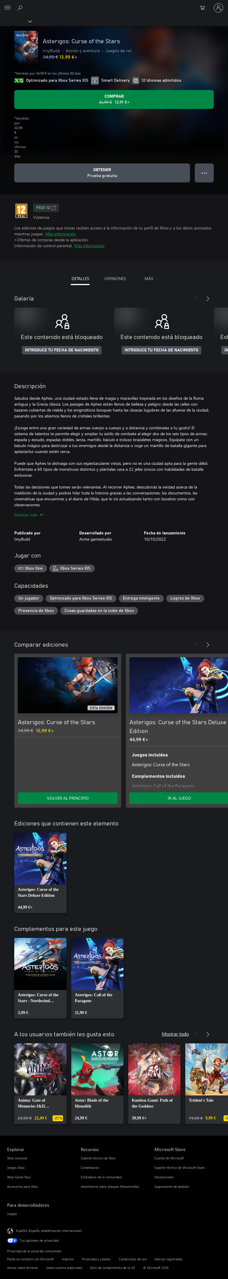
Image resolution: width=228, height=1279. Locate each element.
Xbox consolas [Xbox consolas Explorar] (17, 1158)
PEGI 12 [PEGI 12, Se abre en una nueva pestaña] (46, 207)
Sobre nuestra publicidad (64, 1268)
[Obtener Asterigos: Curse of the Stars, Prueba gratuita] (102, 172)
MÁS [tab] (149, 278)
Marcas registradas (169, 1259)
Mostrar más (28, 515)
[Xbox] (15, 21)
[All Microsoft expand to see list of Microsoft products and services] (7, 8)
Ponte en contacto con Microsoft (30, 1259)
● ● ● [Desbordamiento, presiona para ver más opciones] (204, 172)
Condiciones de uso (133, 1259)
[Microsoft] (113, 4)
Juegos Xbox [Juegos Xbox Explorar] (16, 1167)
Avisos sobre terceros (22, 1268)
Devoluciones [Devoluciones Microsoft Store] (164, 1177)
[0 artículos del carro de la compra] (204, 8)
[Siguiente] (208, 299)
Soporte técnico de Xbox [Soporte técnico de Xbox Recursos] (98, 1158)
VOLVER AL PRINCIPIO (68, 798)
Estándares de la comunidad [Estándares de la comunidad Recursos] (101, 1177)
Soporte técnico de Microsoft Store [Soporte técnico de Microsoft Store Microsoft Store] (179, 1167)
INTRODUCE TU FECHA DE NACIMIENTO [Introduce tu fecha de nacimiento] (62, 350)
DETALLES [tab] (80, 278)
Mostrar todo (175, 1034)
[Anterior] (196, 299)
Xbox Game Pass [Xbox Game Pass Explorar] (19, 1177)
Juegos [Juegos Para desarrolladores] (12, 1214)
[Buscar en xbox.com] (21, 7)
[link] (40, 873)
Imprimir (68, 1259)
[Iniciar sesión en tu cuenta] (218, 8)
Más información (60, 234)
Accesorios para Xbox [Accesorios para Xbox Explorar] (22, 1186)
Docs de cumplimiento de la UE (112, 1268)
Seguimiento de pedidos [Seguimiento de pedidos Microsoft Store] (171, 1186)
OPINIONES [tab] (115, 278)
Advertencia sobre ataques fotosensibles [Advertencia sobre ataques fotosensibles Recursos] (110, 1186)
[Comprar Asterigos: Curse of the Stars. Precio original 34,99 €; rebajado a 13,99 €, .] (114, 99)
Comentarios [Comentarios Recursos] (90, 1167)
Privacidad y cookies (96, 1259)
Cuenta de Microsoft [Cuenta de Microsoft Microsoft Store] (169, 1158)
